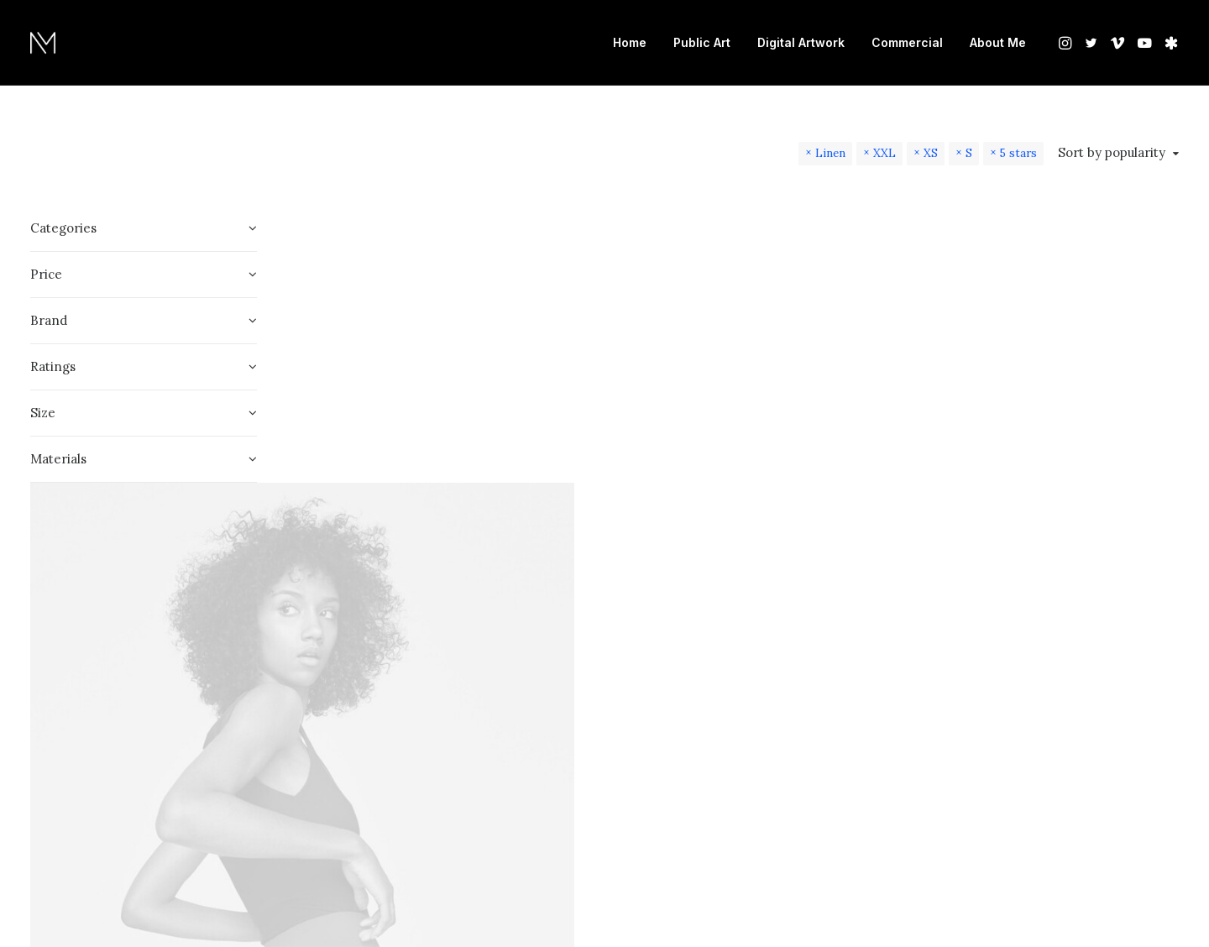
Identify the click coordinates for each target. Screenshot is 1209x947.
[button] (1066, 43)
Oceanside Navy (370, 777)
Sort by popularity (1111, 152)
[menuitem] (629, 43)
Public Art (701, 42)
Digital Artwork (801, 42)
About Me (998, 42)
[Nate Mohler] (42, 42)
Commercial (907, 42)
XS (931, 152)
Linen (830, 152)
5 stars (1018, 152)
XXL (884, 152)
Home (629, 42)
